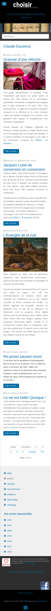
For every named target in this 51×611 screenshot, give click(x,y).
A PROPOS (22, 14)
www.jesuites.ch (30, 563)
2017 (9, 546)
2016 (9, 552)
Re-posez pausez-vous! (22, 357)
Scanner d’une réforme (22, 59)
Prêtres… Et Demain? (23, 217)
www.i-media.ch (41, 601)
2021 (9, 525)
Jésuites (11, 484)
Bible (9, 473)
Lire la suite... (11, 151)
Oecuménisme (13, 489)
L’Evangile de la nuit (19, 235)
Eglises (10, 478)
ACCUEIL (11, 14)
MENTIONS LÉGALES (25, 593)
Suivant (32, 451)
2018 (9, 541)
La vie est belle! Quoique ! (24, 398)
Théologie (11, 505)
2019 (9, 536)
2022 (9, 520)
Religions (11, 494)
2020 (9, 530)
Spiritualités (12, 499)
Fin (42, 451)
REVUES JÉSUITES (33, 572)
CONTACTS (25, 17)
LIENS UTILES (15, 572)
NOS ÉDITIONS (36, 14)
